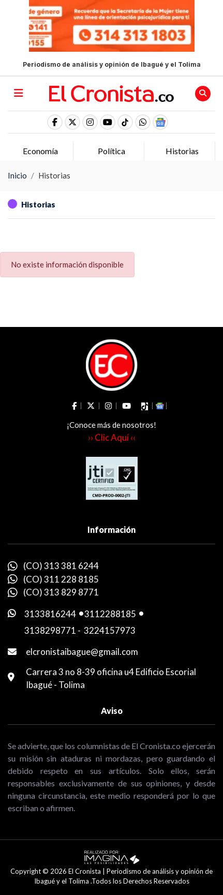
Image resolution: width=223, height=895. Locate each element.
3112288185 (110, 613)
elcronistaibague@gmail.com (82, 651)
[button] (143, 122)
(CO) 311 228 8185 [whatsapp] (61, 579)
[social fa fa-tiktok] (125, 122)
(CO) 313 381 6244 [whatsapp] (61, 565)
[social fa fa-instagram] (90, 122)
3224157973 (110, 630)
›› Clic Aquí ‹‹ (112, 437)
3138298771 (50, 630)
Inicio (17, 175)
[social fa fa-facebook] (55, 122)
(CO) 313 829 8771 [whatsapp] (61, 592)
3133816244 (50, 613)
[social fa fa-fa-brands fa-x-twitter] (72, 122)
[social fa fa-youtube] (107, 122)
